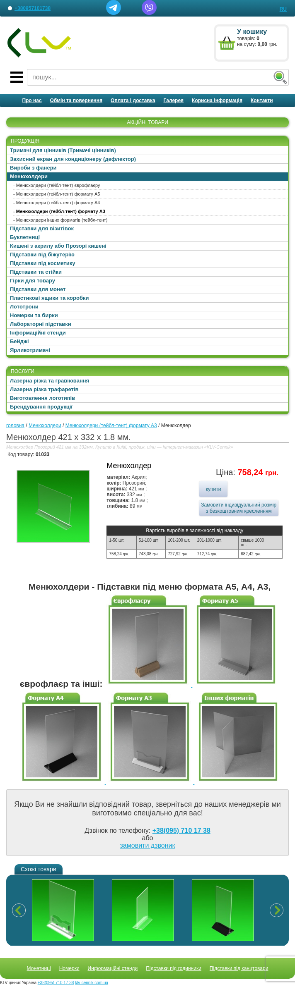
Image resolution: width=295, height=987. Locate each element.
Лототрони (24, 307)
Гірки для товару (32, 280)
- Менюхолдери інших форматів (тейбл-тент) (60, 219)
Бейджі (19, 341)
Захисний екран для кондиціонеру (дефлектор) (73, 159)
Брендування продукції (41, 407)
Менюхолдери (29, 176)
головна (15, 425)
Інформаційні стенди (38, 333)
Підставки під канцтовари (239, 968)
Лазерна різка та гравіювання (49, 381)
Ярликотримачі (30, 350)
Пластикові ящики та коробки (49, 298)
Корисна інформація (217, 100)
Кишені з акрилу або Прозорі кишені (58, 246)
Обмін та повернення (76, 100)
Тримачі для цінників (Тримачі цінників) (63, 150)
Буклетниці (25, 237)
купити (213, 489)
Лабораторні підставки (40, 324)
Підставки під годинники (173, 968)
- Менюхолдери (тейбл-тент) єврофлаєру (56, 185)
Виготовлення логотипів (42, 398)
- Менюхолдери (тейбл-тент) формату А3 (59, 211)
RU (283, 9)
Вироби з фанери (33, 168)
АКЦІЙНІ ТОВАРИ (147, 122)
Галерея (174, 100)
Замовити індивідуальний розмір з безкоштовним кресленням (238, 508)
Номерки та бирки (34, 315)
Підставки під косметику (42, 263)
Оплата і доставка (133, 100)
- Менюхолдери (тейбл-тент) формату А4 (56, 202)
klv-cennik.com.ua (91, 982)
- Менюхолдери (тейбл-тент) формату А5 (56, 193)
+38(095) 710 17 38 (181, 830)
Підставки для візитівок (42, 228)
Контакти (262, 100)
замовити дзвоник (147, 845)
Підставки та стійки (36, 272)
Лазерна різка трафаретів (44, 389)
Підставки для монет (37, 289)
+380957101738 (33, 8)
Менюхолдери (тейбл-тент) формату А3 (111, 425)
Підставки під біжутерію (42, 254)
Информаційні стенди (113, 968)
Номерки (69, 968)
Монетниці (39, 968)
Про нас (31, 100)
